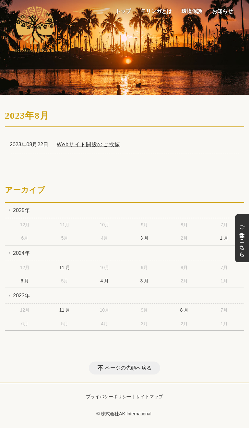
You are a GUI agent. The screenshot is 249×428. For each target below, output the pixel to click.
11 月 (64, 267)
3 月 (144, 238)
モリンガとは (156, 11)
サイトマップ (149, 396)
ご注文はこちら (242, 238)
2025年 (21, 210)
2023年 (21, 295)
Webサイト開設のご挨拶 (88, 144)
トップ (123, 11)
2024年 (21, 253)
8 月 (184, 310)
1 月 (224, 238)
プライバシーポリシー (108, 396)
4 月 (105, 280)
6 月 (25, 280)
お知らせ (222, 11)
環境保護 (192, 11)
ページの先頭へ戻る (128, 368)
